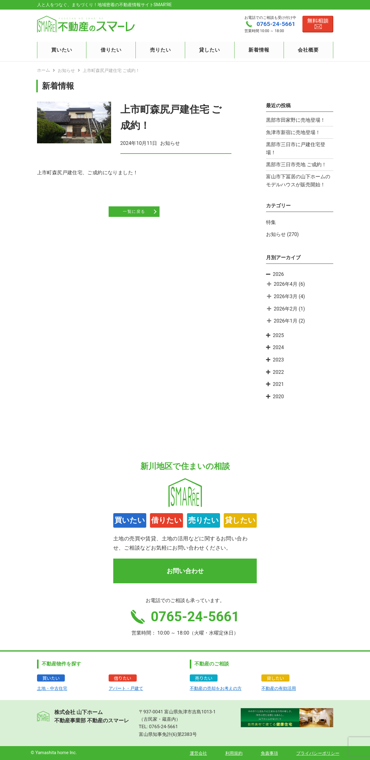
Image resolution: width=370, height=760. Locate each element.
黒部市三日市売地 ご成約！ (296, 164)
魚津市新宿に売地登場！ (293, 132)
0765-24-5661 (163, 726)
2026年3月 (285, 296)
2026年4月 (285, 284)
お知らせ (276, 234)
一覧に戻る (134, 211)
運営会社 (198, 753)
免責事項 (269, 753)
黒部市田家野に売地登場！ (295, 120)
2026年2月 (285, 309)
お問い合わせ (185, 571)
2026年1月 (285, 321)
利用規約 (234, 753)
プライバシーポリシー (317, 753)
